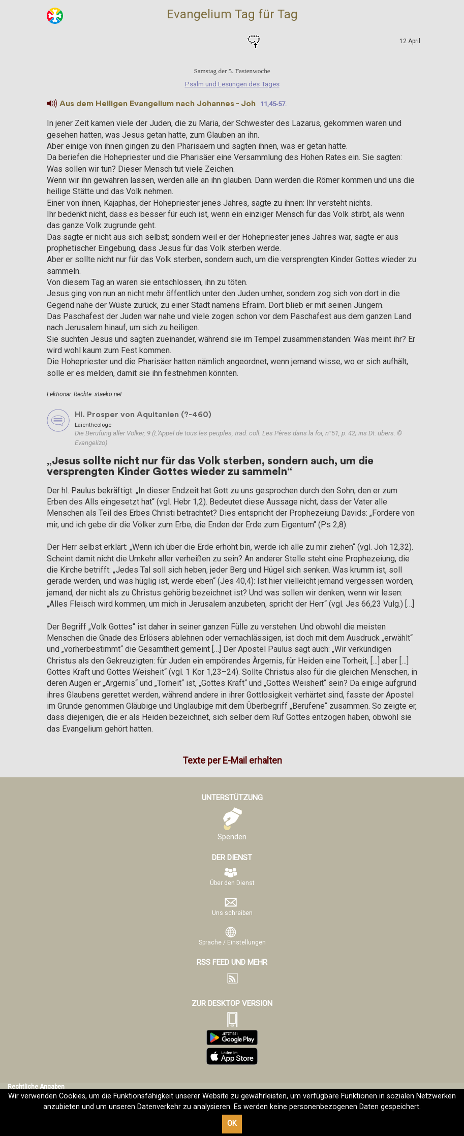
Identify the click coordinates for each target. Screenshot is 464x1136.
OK (232, 1123)
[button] (52, 103)
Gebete (253, 42)
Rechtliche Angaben (36, 1086)
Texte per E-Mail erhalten (232, 760)
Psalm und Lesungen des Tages (211, 42)
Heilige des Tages (232, 42)
